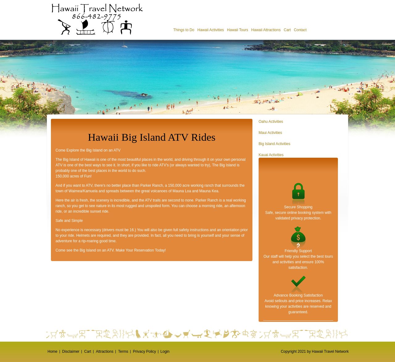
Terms (123, 351)
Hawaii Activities (211, 30)
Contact (300, 30)
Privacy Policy (144, 351)
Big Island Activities (274, 144)
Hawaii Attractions (266, 30)
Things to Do (183, 30)
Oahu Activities (271, 121)
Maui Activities (270, 133)
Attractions (105, 351)
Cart (287, 30)
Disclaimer (70, 351)
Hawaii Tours (237, 30)
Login (164, 351)
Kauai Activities (271, 155)
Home (52, 351)
